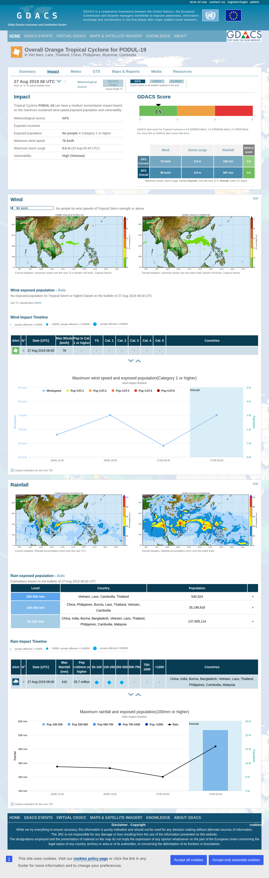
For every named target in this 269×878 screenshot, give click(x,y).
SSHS (38, 302)
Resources (182, 71)
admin (254, 2)
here (186, 133)
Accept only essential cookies (236, 860)
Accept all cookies (188, 860)
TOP (255, 198)
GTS (96, 71)
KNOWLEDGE (158, 36)
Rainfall (228, 150)
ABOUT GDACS (187, 818)
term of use (198, 2)
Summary (27, 71)
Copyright (138, 825)
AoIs (62, 290)
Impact (53, 71)
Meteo (76, 71)
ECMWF (176, 81)
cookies (255, 825)
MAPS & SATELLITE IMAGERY (116, 36)
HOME (14, 36)
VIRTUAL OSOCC (71, 36)
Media (156, 71)
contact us (217, 2)
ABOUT (180, 36)
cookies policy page (90, 858)
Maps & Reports (126, 71)
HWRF (157, 81)
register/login (237, 2)
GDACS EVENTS (38, 36)
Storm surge (197, 150)
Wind (165, 150)
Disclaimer (120, 825)
